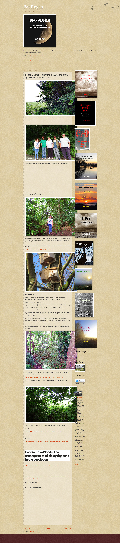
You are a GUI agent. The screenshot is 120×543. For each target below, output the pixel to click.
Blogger (70, 539)
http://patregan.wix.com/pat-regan (37, 55)
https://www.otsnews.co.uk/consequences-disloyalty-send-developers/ (41, 465)
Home (48, 528)
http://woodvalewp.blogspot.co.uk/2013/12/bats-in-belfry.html (39, 249)
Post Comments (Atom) (35, 531)
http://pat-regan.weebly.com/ (35, 60)
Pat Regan (33, 6)
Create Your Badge (78, 356)
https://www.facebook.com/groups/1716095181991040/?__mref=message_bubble (44, 377)
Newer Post (27, 528)
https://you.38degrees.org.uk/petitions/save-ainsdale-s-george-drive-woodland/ (44, 431)
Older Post (68, 528)
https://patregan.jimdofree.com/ (34, 57)
